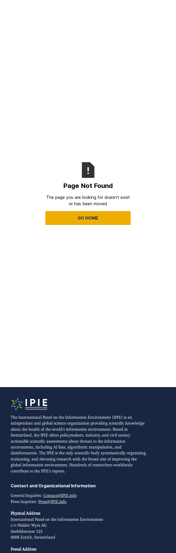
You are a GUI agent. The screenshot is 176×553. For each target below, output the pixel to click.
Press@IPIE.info (52, 502)
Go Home (88, 218)
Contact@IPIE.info (60, 496)
